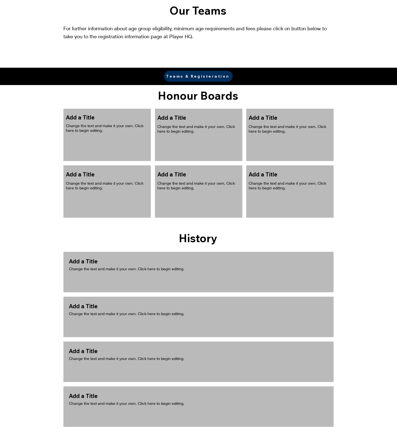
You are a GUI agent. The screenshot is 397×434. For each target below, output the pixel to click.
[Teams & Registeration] (198, 76)
